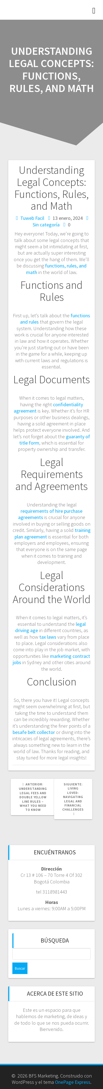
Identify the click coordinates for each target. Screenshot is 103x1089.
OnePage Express (72, 1082)
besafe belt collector (34, 732)
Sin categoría (46, 224)
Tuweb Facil (32, 218)
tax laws (47, 637)
